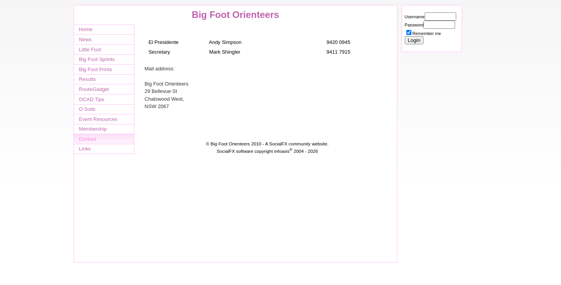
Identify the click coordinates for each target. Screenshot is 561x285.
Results (87, 79)
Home (86, 29)
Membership (93, 129)
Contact (88, 139)
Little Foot (90, 49)
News (85, 39)
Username (415, 16)
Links (85, 149)
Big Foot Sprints (97, 59)
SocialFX (278, 143)
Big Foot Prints (95, 69)
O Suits (87, 109)
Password (414, 25)
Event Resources (98, 119)
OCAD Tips (91, 99)
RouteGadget (94, 89)
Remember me (427, 33)
